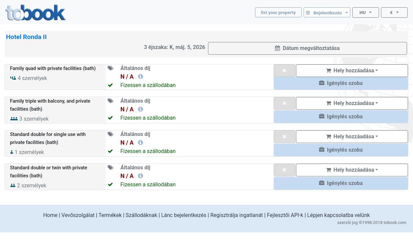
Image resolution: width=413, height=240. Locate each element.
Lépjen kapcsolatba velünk (338, 215)
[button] (341, 83)
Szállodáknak (141, 215)
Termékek (110, 215)
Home (50, 215)
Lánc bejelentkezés (183, 215)
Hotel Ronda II (26, 37)
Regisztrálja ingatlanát (236, 215)
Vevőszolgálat (78, 215)
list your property (278, 12)
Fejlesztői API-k (285, 215)
